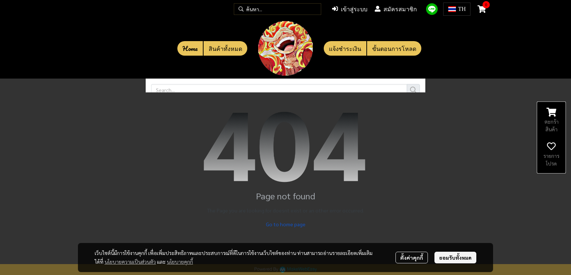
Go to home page (286, 224)
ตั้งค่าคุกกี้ (411, 257)
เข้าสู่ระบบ (349, 9)
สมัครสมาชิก (396, 9)
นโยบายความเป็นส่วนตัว (130, 261)
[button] (277, 9)
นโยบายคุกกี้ (180, 261)
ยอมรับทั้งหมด (455, 257)
